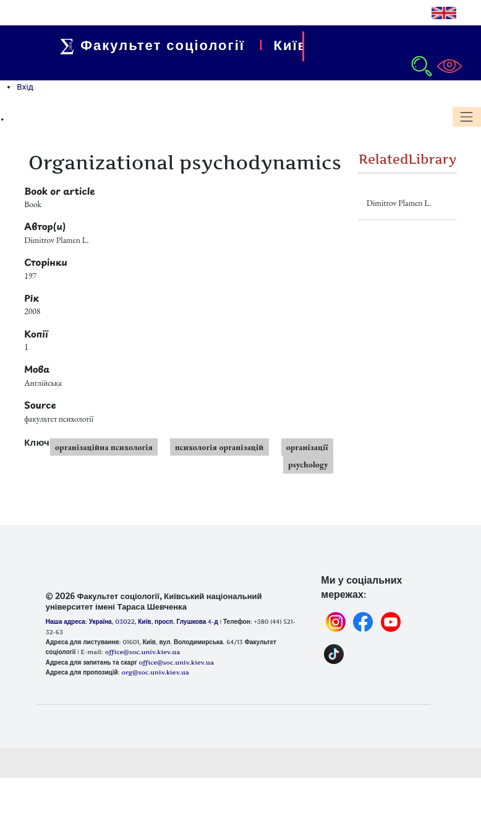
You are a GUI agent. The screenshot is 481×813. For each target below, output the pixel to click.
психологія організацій (219, 447)
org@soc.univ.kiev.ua (155, 672)
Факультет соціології (155, 45)
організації (307, 447)
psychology (308, 464)
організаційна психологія (104, 447)
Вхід (25, 87)
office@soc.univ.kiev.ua (175, 662)
